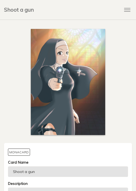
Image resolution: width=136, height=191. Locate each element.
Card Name (18, 162)
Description (18, 183)
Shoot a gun (19, 9)
